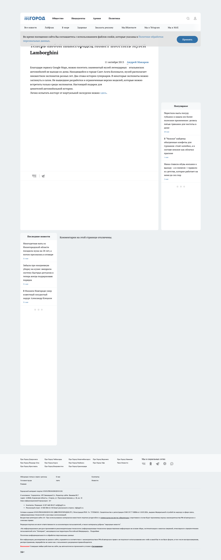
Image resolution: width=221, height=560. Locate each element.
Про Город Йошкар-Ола (29, 463)
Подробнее (94, 531)
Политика (114, 18)
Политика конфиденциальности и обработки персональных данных (47, 535)
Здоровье (82, 27)
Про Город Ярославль (28, 466)
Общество (58, 18)
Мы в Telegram (152, 27)
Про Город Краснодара (78, 466)
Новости (95, 480)
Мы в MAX (173, 27)
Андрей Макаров (138, 62)
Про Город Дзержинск (29, 459)
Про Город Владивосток (54, 466)
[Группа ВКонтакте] (143, 464)
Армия (97, 18)
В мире (65, 27)
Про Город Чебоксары (53, 459)
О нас (58, 477)
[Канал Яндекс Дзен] (164, 464)
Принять (187, 39)
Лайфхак (49, 27)
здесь (103, 92)
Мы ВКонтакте (129, 27)
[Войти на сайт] (195, 18)
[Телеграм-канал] (157, 464)
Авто (58, 480)
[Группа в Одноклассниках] (150, 464)
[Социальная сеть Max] (171, 464)
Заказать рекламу (104, 27)
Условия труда (26, 480)
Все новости (30, 27)
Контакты (95, 477)
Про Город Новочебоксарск (79, 459)
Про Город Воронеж (101, 459)
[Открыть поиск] (188, 18)
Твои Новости (122, 463)
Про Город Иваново (125, 459)
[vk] (34, 176)
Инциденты (78, 18)
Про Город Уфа (99, 463)
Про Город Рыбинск (76, 463)
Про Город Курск (51, 463)
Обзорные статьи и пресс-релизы (33, 477)
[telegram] (44, 176)
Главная (23, 484)
